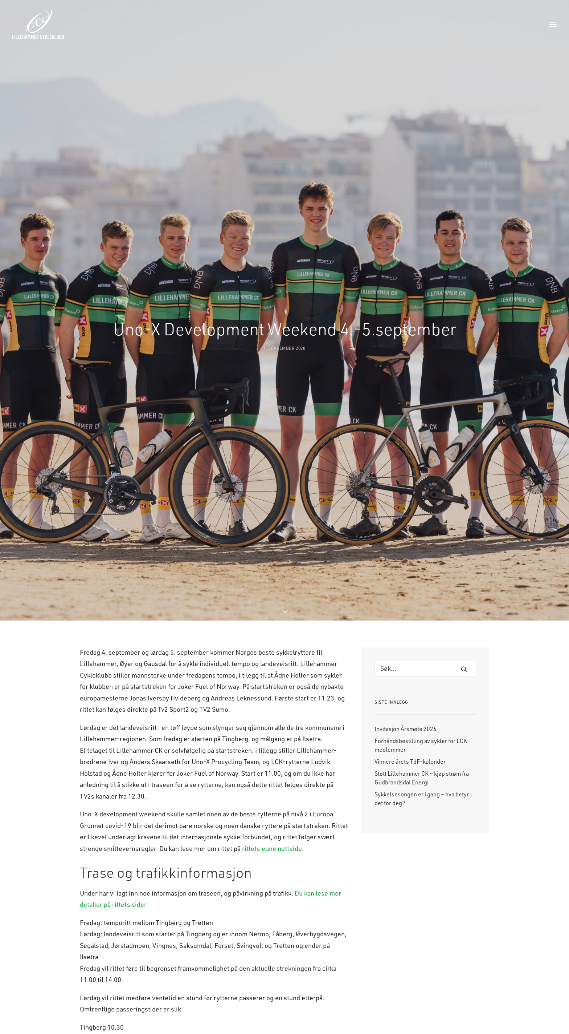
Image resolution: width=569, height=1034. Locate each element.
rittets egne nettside (272, 750)
